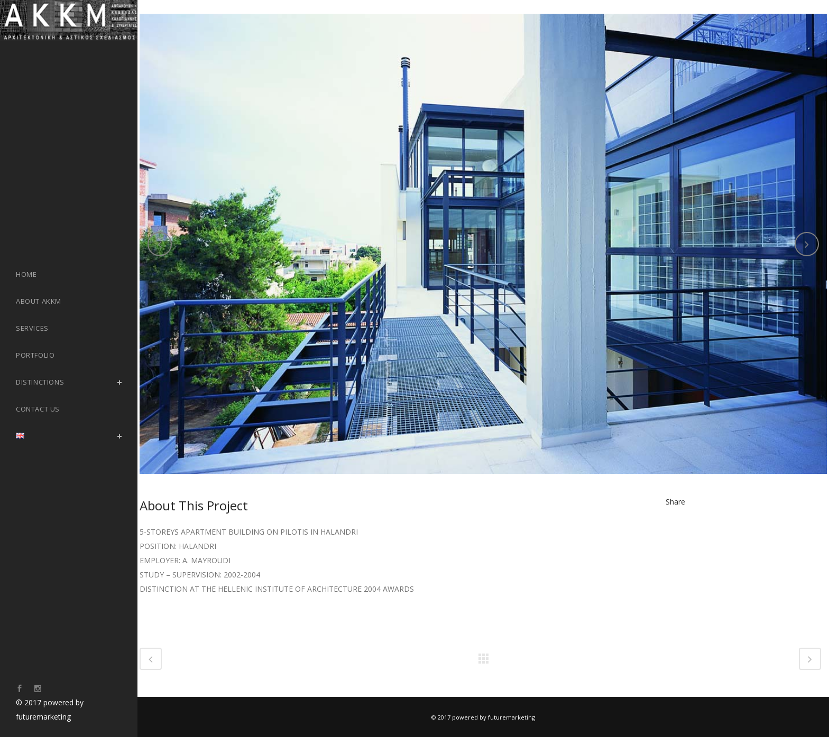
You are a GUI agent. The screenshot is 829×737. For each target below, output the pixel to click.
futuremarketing (43, 717)
